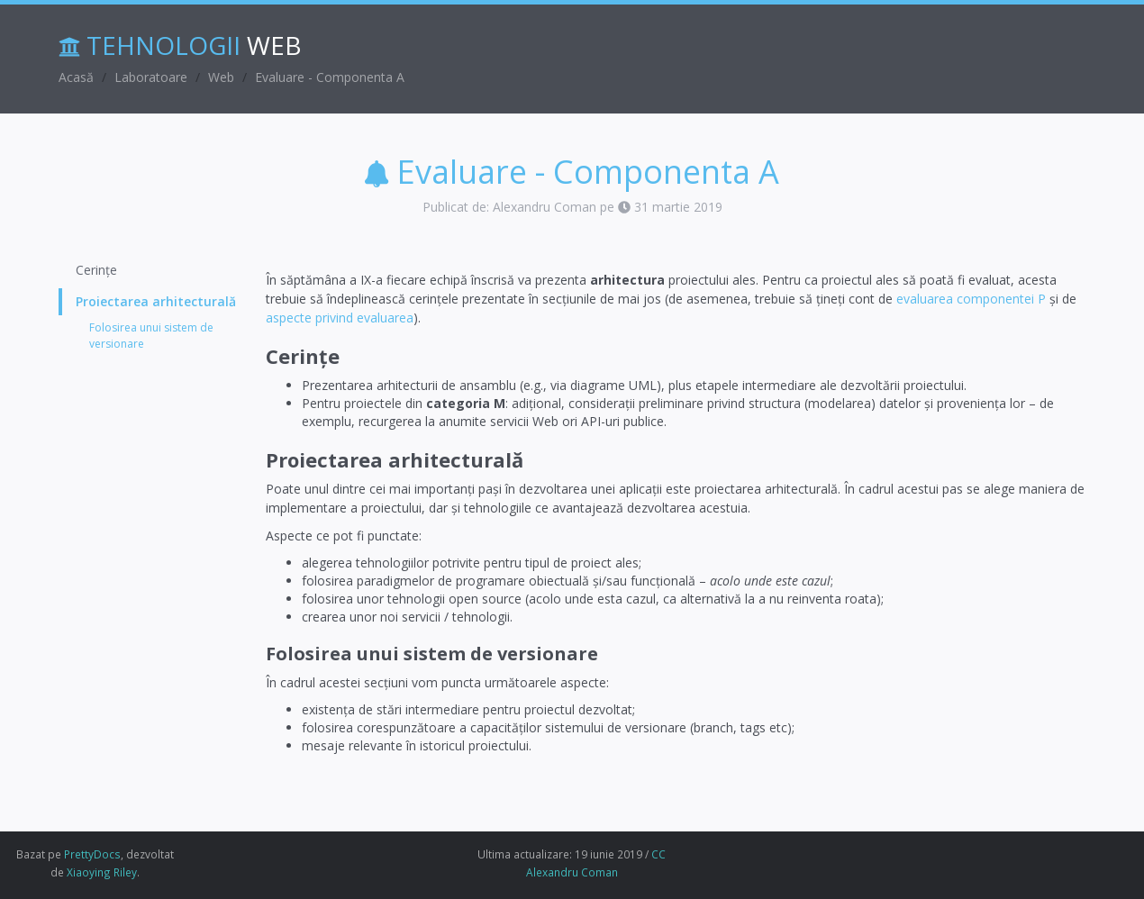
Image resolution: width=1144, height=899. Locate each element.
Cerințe (96, 269)
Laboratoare (150, 77)
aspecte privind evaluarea (339, 317)
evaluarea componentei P (971, 298)
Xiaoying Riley (102, 872)
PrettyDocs (92, 854)
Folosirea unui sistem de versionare (151, 335)
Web (221, 77)
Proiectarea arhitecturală (156, 301)
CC (658, 854)
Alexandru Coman (572, 872)
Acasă (76, 77)
